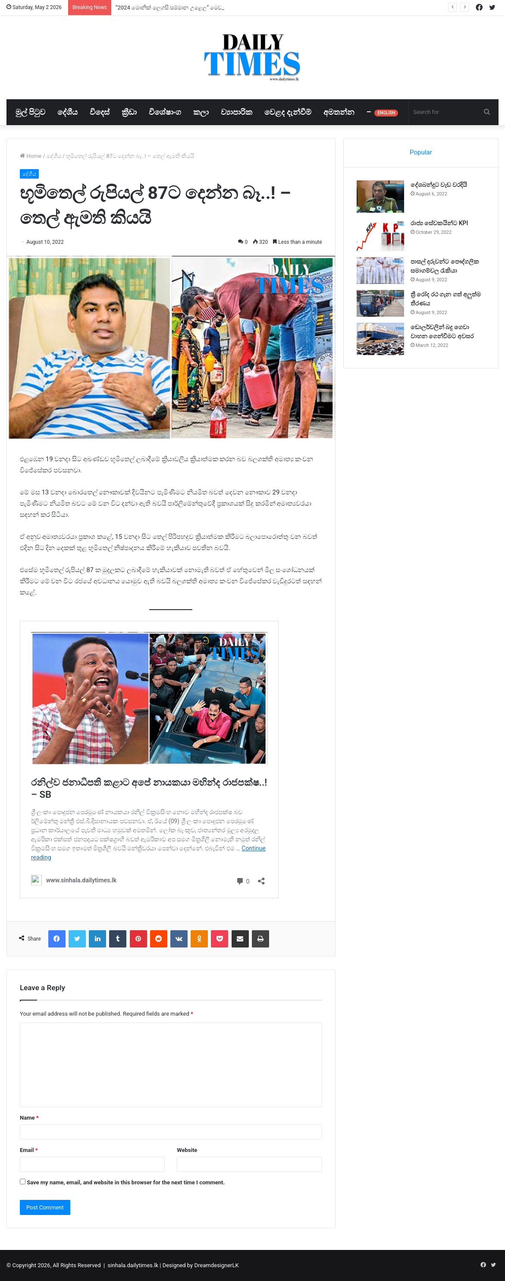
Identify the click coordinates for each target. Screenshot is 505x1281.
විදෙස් (100, 111)
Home (30, 156)
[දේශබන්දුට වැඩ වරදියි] (380, 196)
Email (29, 1150)
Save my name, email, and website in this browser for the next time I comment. (126, 1182)
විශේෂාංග (165, 111)
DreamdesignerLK (216, 1265)
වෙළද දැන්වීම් (287, 111)
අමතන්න (338, 111)
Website (187, 1150)
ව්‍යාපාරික (236, 111)
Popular (421, 152)
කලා (201, 111)
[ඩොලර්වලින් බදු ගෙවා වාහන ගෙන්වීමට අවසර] (380, 339)
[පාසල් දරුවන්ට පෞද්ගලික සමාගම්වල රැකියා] (380, 270)
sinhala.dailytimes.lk (133, 1265)
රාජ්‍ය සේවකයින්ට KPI (439, 223)
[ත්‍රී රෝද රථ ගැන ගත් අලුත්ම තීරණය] (380, 303)
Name (29, 1117)
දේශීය (67, 111)
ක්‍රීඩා (129, 111)
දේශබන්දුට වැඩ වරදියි (439, 184)
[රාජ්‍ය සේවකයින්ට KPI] (380, 235)
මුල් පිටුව (30, 111)
